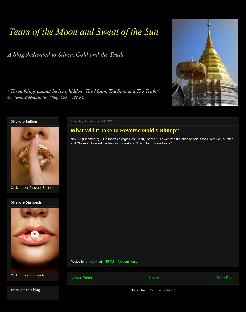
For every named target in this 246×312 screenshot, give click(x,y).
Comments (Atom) (162, 290)
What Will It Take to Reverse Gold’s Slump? (125, 131)
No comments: (128, 261)
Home (154, 278)
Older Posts (225, 278)
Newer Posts (81, 278)
